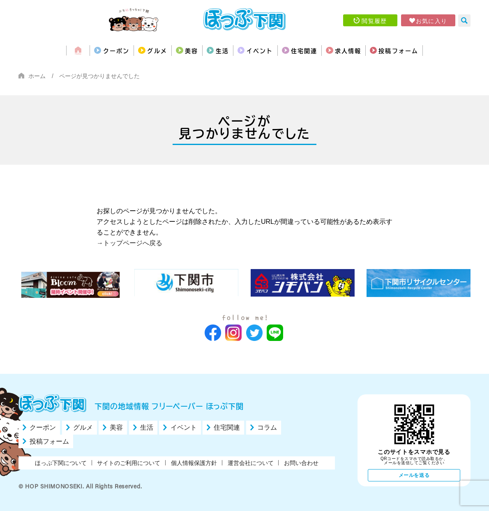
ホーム (37, 76)
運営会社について (251, 463)
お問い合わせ (301, 463)
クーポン (76, 50)
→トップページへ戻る (129, 242)
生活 (213, 50)
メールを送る (414, 475)
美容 (172, 50)
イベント (262, 50)
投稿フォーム (438, 50)
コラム (267, 427)
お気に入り (431, 20)
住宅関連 (319, 50)
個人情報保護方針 (194, 463)
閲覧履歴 (374, 20)
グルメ (128, 50)
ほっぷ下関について (61, 463)
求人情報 (375, 50)
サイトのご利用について (128, 463)
